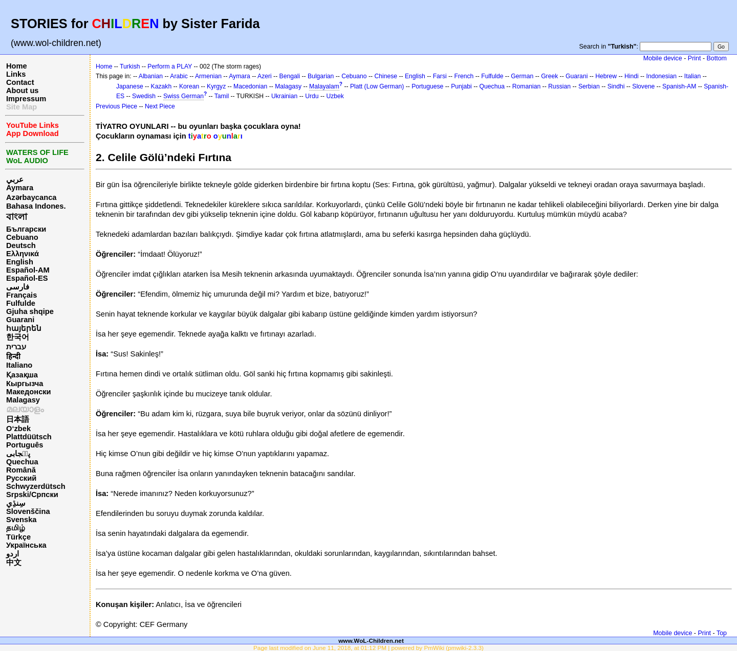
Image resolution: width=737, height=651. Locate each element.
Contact (20, 82)
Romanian (526, 86)
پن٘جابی (18, 454)
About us (22, 90)
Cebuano (22, 237)
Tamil (221, 96)
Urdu (311, 96)
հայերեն (23, 328)
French (464, 76)
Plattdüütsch (29, 437)
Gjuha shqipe (30, 311)
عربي (15, 179)
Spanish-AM (679, 86)
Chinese (385, 76)
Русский (21, 478)
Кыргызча (24, 383)
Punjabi (461, 86)
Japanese (129, 86)
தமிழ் (15, 528)
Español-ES (27, 278)
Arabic (178, 76)
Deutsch (21, 245)
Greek (549, 76)
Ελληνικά (22, 254)
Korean (189, 86)
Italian (692, 76)
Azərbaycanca (31, 197)
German (522, 76)
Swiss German (183, 96)
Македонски (28, 392)
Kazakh (161, 86)
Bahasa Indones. (36, 206)
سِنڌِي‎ (16, 503)
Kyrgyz (216, 86)
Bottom (717, 58)
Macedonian (250, 86)
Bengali (289, 76)
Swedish (144, 96)
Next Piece (160, 106)
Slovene (643, 86)
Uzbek (334, 96)
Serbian (589, 86)
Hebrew (606, 76)
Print (694, 58)
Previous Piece (116, 106)
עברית (16, 347)
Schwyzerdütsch (36, 486)
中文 (13, 562)
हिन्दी (13, 356)
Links (16, 74)
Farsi (440, 76)
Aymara (19, 188)
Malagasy (23, 400)
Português (24, 445)
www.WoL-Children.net (371, 640)
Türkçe (18, 537)
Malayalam (324, 86)
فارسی (17, 287)
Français (21, 295)
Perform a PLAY (169, 66)
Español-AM (28, 270)
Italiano (19, 365)
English (19, 262)
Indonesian (661, 76)
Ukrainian (284, 96)
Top (722, 633)
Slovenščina (28, 511)
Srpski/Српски (32, 494)
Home (16, 66)
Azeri (264, 76)
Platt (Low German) (377, 86)
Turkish (130, 66)
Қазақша (22, 375)
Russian (559, 86)
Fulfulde (20, 303)
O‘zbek (18, 428)
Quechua (22, 462)
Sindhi (616, 86)
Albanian (151, 76)
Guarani (20, 320)
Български (26, 229)
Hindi (631, 76)
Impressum (26, 99)
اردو (12, 554)
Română (21, 470)
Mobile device (662, 58)
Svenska (21, 519)
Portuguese (427, 86)
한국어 (17, 337)
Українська (26, 545)
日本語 (17, 419)
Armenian (208, 76)
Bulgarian (321, 76)
